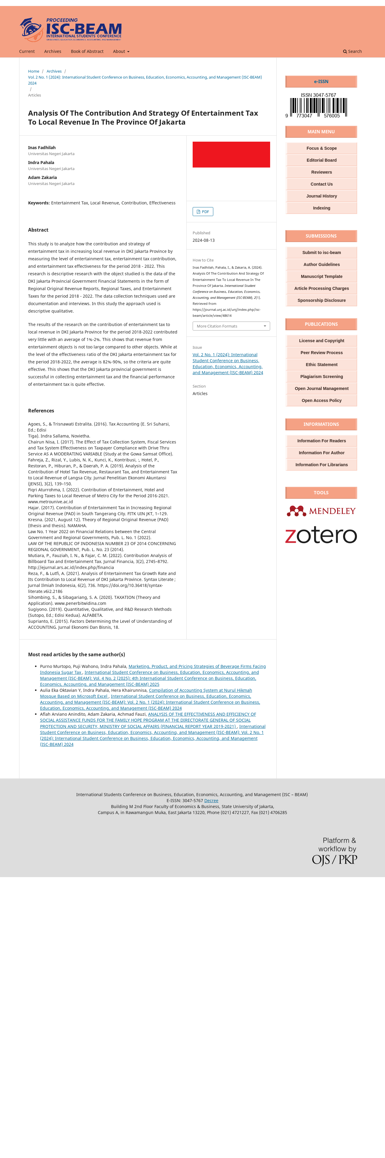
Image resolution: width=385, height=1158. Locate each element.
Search (352, 51)
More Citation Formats (217, 326)
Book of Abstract (87, 51)
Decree (211, 800)
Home (33, 71)
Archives (52, 51)
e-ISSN (321, 81)
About (119, 51)
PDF (205, 211)
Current (27, 51)
